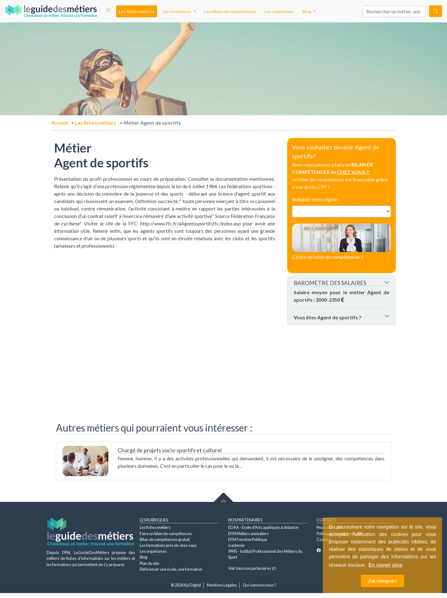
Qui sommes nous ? (259, 584)
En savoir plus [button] (385, 565)
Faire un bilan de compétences (166, 533)
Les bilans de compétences (230, 11)
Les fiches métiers (136, 11)
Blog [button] (307, 11)
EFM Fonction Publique (247, 539)
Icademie (236, 545)
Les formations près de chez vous (168, 545)
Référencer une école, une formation (171, 569)
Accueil (59, 123)
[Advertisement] (164, 293)
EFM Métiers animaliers (248, 533)
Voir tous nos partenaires (252, 568)
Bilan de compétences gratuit (165, 539)
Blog (143, 557)
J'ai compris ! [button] (382, 580)
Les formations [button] (177, 11)
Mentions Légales (222, 584)
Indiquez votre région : (316, 199)
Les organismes (279, 11)
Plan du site (149, 563)
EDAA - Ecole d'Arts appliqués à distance (263, 527)
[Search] (394, 11)
